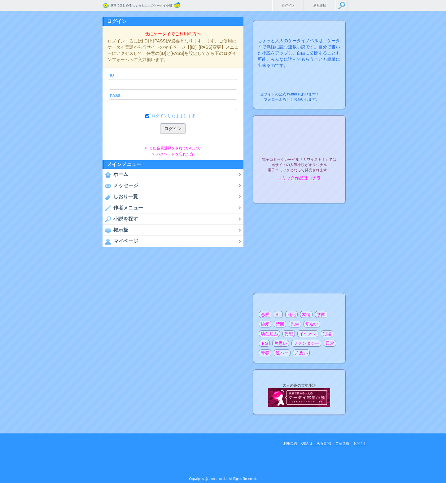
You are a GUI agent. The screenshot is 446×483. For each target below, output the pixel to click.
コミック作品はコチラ (299, 178)
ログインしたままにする (173, 115)
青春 (265, 352)
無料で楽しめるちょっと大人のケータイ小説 (141, 5)
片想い (301, 352)
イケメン (308, 333)
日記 (291, 314)
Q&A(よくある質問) (316, 443)
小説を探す (120, 219)
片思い (280, 343)
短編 (327, 333)
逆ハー (282, 352)
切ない (311, 324)
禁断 (280, 324)
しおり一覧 (120, 196)
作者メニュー (123, 208)
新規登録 (319, 5)
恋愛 (265, 314)
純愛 (265, 324)
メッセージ (120, 185)
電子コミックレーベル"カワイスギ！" (299, 143)
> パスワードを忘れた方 (173, 154)
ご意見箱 (342, 443)
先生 (295, 324)
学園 (321, 314)
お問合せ (360, 443)
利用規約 (290, 443)
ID (112, 75)
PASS (115, 95)
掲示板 (115, 230)
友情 (306, 314)
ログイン (288, 5)
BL (278, 314)
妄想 (288, 333)
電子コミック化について (299, 191)
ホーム (115, 174)
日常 (330, 343)
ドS (264, 343)
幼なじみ (269, 333)
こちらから (331, 92)
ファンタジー (306, 343)
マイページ (120, 241)
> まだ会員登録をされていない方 (173, 148)
